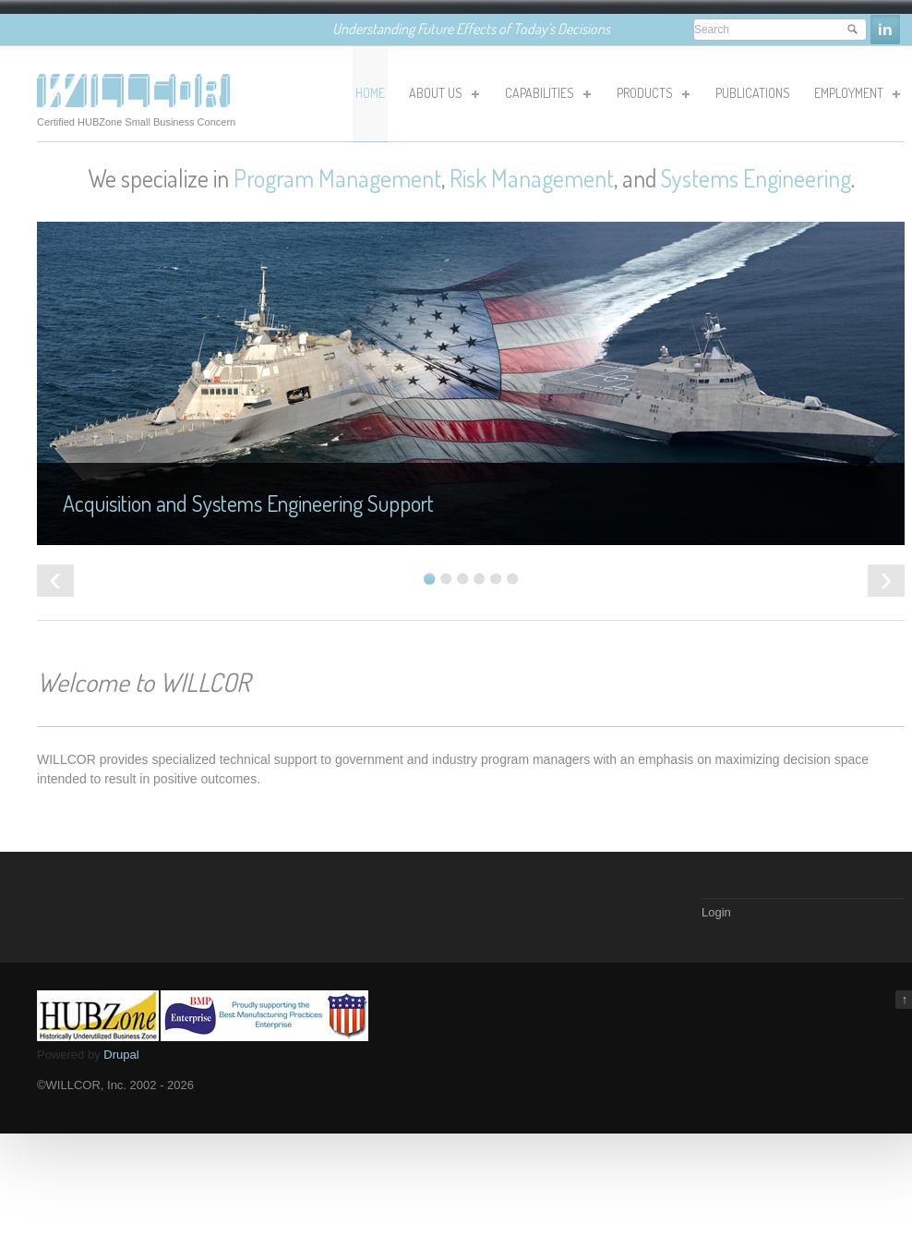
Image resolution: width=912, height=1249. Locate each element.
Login (716, 912)
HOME (370, 93)
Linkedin (885, 29)
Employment (855, 96)
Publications (752, 93)
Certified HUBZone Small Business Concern (136, 121)
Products (652, 96)
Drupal (120, 1054)
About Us (442, 96)
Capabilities (546, 96)
